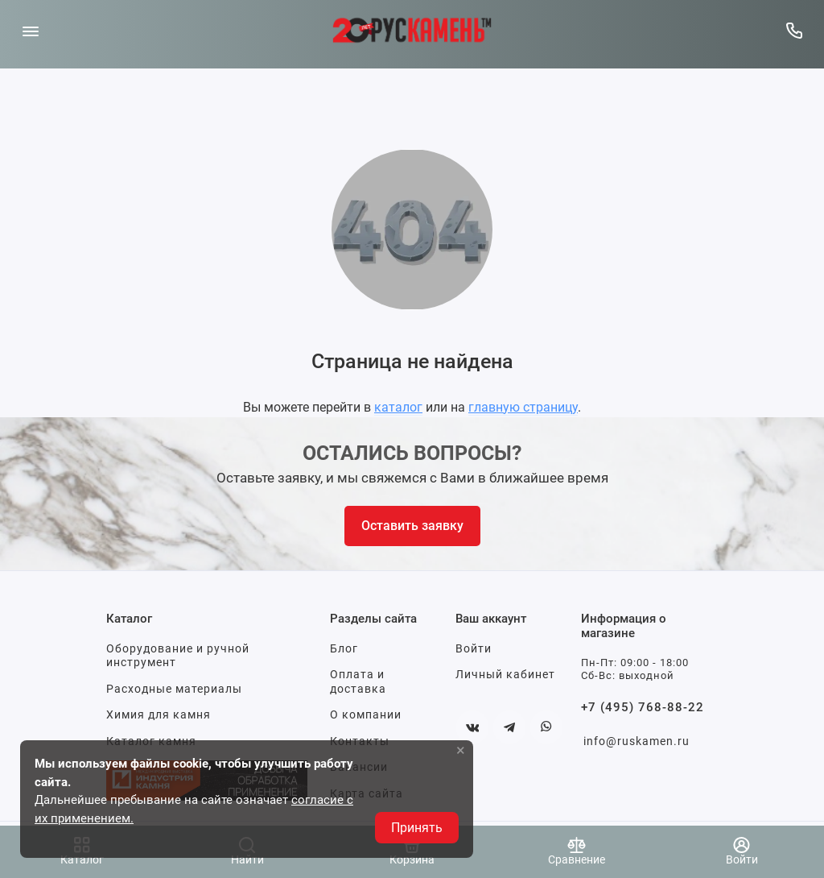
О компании (366, 714)
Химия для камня (158, 714)
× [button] (460, 750)
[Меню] (30, 30)
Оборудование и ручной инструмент (177, 655)
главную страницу (523, 407)
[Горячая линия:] (794, 30)
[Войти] (741, 852)
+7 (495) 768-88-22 (642, 707)
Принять (417, 827)
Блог (344, 648)
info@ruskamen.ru (636, 741)
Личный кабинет (505, 674)
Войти (473, 648)
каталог (398, 407)
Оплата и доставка (358, 681)
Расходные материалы (174, 688)
